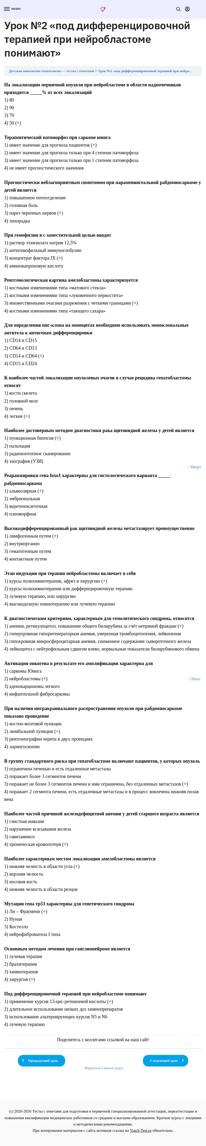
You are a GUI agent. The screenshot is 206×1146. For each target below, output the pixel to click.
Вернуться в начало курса (104, 1068)
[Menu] (12, 9)
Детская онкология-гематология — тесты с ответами (51, 71)
